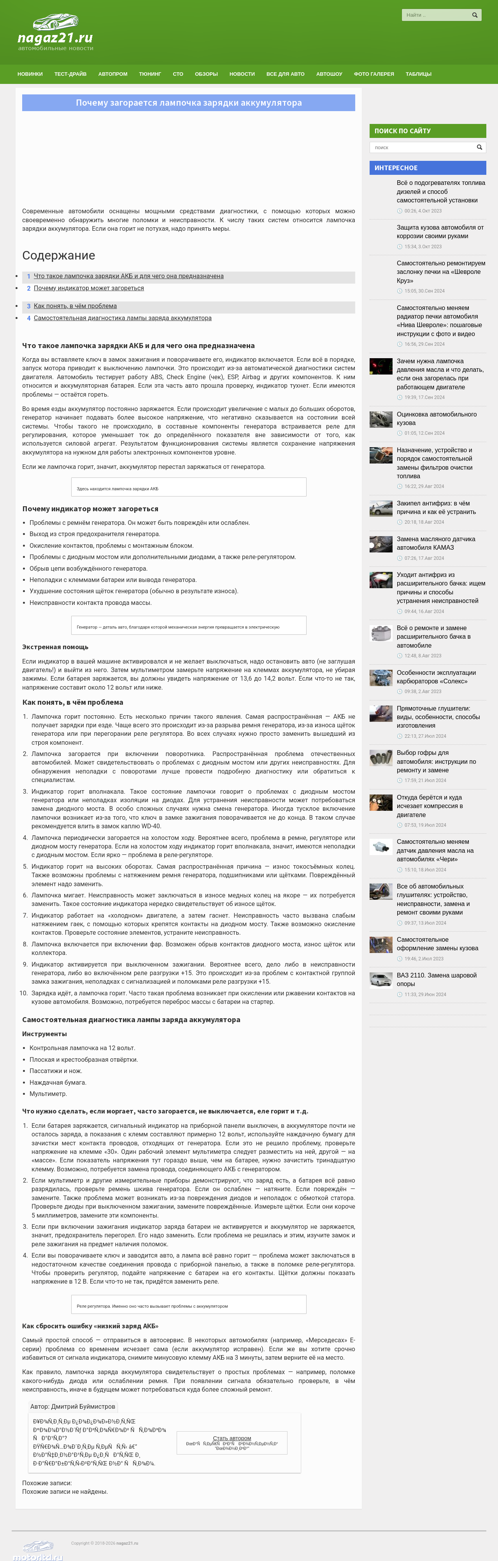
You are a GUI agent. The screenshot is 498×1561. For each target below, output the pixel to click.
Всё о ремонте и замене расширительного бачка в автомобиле (434, 637)
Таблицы (418, 74)
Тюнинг (150, 74)
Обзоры (206, 74)
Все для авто (286, 74)
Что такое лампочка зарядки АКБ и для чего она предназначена (123, 276)
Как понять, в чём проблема (69, 306)
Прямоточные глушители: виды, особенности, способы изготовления (438, 717)
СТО (178, 74)
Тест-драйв (70, 74)
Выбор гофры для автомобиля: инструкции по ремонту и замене (436, 761)
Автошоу (329, 74)
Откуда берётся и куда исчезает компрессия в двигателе (430, 806)
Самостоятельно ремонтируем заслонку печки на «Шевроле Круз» (441, 272)
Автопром (113, 74)
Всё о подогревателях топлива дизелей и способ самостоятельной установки (441, 191)
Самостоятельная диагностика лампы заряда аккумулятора (116, 318)
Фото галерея (374, 74)
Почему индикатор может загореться (83, 288)
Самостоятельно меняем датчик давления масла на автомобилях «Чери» (435, 850)
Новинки (30, 74)
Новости (242, 74)
